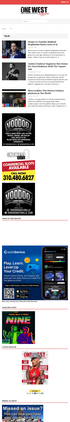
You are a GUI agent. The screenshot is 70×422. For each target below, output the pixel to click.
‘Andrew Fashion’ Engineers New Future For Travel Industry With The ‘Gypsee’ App (48, 66)
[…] (58, 57)
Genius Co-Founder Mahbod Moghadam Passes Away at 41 (43, 43)
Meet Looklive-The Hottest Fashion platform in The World (46, 92)
